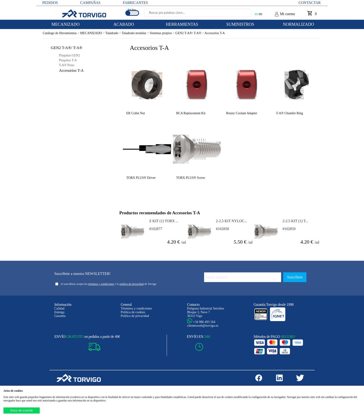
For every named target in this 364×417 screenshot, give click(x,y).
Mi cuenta (284, 14)
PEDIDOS (50, 3)
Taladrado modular (136, 33)
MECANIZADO (92, 33)
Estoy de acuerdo (21, 410)
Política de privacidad (135, 316)
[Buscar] (242, 14)
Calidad (59, 308)
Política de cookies (133, 312)
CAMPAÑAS (90, 3)
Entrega (59, 312)
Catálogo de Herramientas (61, 33)
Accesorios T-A (215, 33)
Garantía (59, 316)
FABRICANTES (135, 3)
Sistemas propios (162, 33)
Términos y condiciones (136, 308)
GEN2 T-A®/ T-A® (190, 33)
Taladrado (113, 33)
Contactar (310, 3)
